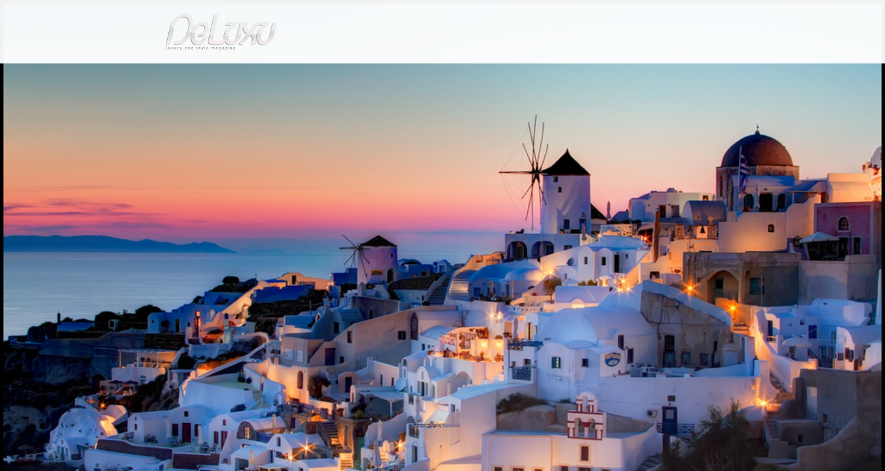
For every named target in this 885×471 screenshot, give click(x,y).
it (695, 16)
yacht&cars (550, 75)
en (737, 16)
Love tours (233, 107)
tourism (674, 75)
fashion (498, 75)
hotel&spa (609, 75)
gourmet (731, 75)
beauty (440, 75)
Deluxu (143, 107)
